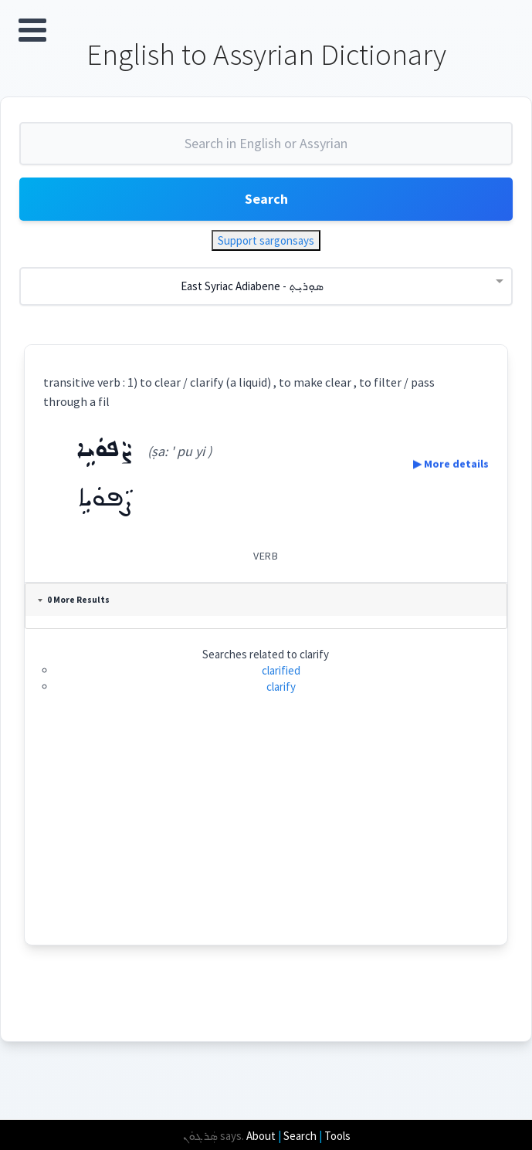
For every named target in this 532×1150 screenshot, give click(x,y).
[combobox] (266, 150)
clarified (282, 670)
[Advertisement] (266, 837)
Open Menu (32, 30)
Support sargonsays (266, 240)
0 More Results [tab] (74, 599)
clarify (281, 687)
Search (266, 199)
